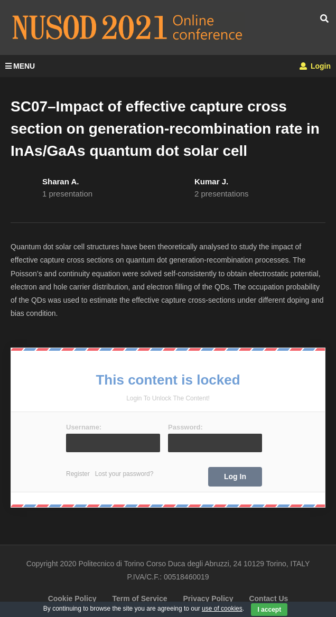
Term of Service (139, 598)
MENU (20, 66)
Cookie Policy (72, 598)
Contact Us (268, 598)
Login (315, 66)
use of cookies (222, 608)
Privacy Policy (208, 598)
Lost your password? (124, 474)
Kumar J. (211, 181)
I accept (269, 609)
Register (78, 474)
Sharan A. (60, 181)
